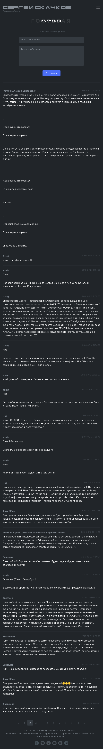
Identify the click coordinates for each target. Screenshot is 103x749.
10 (78, 723)
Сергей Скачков (51, 8)
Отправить (51, 73)
